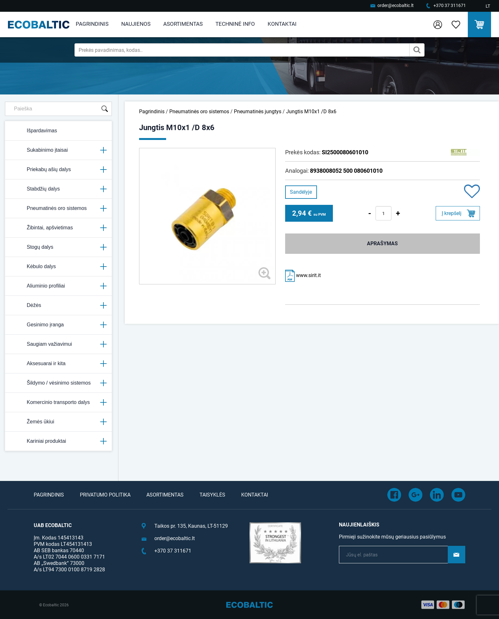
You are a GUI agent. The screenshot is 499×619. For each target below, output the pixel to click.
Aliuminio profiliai (58, 286)
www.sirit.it (303, 275)
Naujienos (136, 24)
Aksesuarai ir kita (58, 363)
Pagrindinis (92, 24)
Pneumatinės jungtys (257, 111)
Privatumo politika (105, 495)
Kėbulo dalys (58, 266)
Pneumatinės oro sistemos (58, 208)
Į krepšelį (451, 213)
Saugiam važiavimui (58, 344)
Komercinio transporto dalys (58, 402)
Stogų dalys (58, 247)
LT (488, 6)
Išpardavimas (33, 131)
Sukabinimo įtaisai (58, 150)
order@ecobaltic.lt (395, 5)
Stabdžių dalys (58, 189)
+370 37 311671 (449, 5)
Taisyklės (212, 495)
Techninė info (235, 24)
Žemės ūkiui (58, 422)
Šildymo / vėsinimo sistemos (58, 383)
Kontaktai (282, 24)
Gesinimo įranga (58, 325)
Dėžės (58, 305)
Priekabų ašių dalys (58, 169)
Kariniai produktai (58, 441)
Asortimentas (183, 24)
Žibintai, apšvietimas (58, 228)
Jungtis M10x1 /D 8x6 (311, 111)
